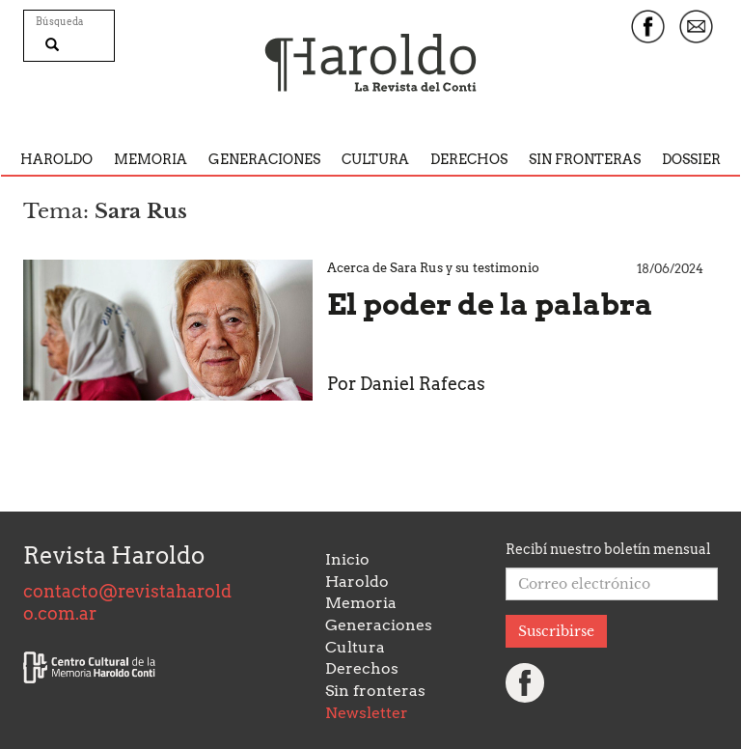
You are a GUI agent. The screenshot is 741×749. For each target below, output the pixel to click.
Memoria (150, 159)
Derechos (469, 159)
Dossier (691, 159)
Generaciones (264, 159)
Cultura (375, 159)
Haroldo (56, 159)
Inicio (347, 559)
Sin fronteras (585, 159)
